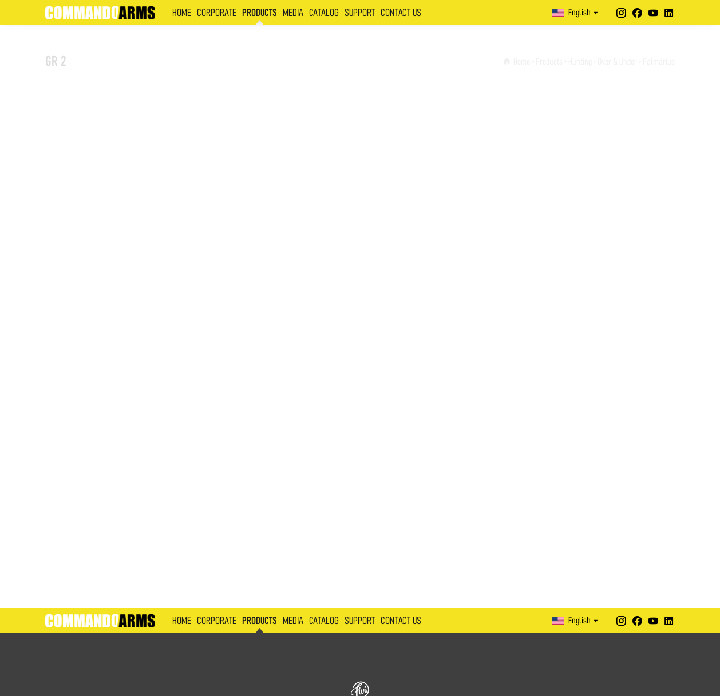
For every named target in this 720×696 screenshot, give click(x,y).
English (576, 12)
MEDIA (293, 13)
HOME (181, 13)
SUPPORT (360, 13)
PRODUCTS (259, 13)
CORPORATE (216, 13)
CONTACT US (401, 13)
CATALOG (324, 13)
